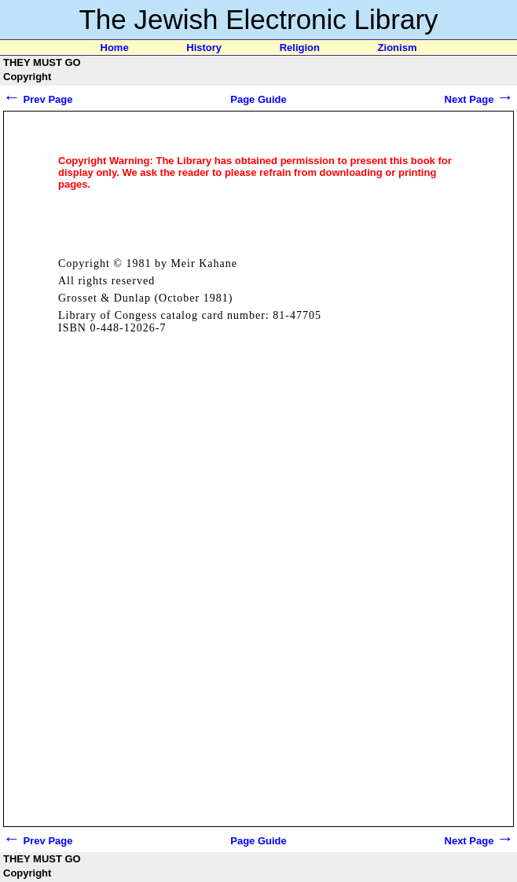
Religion (300, 47)
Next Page (479, 99)
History (204, 47)
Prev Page (38, 99)
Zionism (397, 47)
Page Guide (258, 99)
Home (115, 47)
